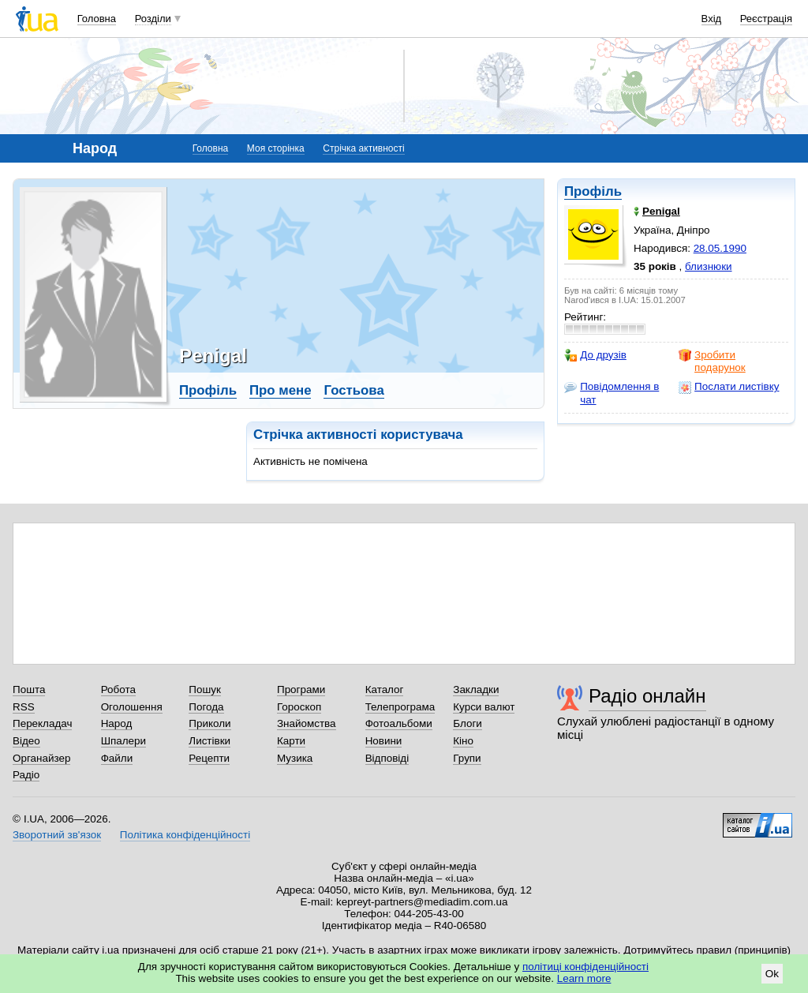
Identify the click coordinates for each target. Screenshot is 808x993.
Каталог (384, 689)
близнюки (708, 266)
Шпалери (123, 741)
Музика (294, 758)
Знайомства (306, 723)
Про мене (280, 390)
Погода (206, 707)
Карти (291, 741)
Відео (26, 741)
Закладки (476, 689)
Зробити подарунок (712, 361)
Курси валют (483, 707)
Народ (117, 723)
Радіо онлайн (647, 695)
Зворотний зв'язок (57, 835)
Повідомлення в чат (611, 392)
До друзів (595, 355)
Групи (467, 758)
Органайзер (41, 758)
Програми (301, 689)
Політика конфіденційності (185, 835)
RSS (24, 707)
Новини (383, 741)
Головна (96, 18)
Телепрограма (400, 707)
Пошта (29, 689)
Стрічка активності (363, 148)
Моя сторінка (276, 148)
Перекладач (42, 723)
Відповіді (387, 758)
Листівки (209, 741)
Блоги (467, 723)
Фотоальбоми (398, 723)
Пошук (205, 689)
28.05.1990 (720, 248)
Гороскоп (299, 707)
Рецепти (209, 758)
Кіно (463, 741)
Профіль (593, 191)
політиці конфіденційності (585, 966)
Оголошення (132, 707)
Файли (117, 758)
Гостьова (353, 390)
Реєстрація (766, 18)
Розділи (153, 18)
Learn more (584, 978)
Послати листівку (729, 386)
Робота (118, 689)
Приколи (209, 723)
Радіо (26, 775)
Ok (772, 974)
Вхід (711, 18)
